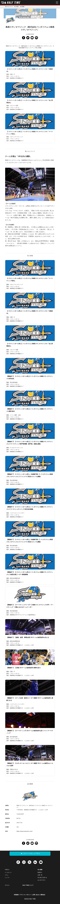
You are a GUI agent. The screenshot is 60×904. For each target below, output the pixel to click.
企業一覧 (40, 875)
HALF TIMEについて (27, 885)
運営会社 (43, 894)
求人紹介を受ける (42, 877)
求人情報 (16, 6)
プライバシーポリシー (25, 894)
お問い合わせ (35, 894)
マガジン (7, 869)
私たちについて (9, 6)
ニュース (7, 877)
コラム (6, 875)
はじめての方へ (42, 880)
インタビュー (8, 872)
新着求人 (40, 872)
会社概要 (22, 6)
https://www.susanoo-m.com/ (25, 831)
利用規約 (16, 894)
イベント (7, 885)
